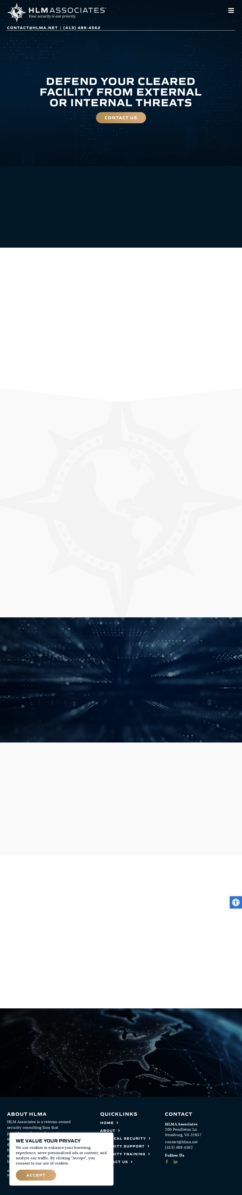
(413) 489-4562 (82, 27)
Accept (35, 1174)
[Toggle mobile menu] (231, 10)
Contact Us (121, 117)
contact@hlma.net (32, 27)
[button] (236, 902)
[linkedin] (175, 1162)
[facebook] (167, 1162)
